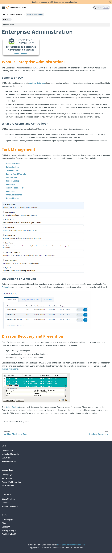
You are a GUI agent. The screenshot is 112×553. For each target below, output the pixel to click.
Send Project (11, 184)
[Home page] (4, 14)
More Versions (8, 486)
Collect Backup (12, 167)
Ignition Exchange (10, 506)
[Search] (101, 7)
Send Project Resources (15, 188)
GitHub (6, 527)
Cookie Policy (9, 534)
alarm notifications (10, 369)
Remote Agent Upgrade (15, 174)
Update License (12, 198)
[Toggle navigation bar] (3, 7)
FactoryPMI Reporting (11, 482)
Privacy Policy (9, 531)
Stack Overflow (8, 499)
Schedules (6, 287)
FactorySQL (7, 475)
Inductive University (10, 454)
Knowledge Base (9, 461)
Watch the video (21, 53)
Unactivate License (13, 195)
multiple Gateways (37, 83)
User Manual (7, 450)
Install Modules (12, 170)
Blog (4, 523)
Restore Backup (12, 181)
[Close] (110, 2)
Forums (5, 503)
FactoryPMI (7, 478)
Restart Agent (11, 177)
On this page (8, 24)
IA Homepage (7, 520)
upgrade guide (71, 2)
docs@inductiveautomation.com (71, 545)
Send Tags (10, 191)
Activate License (12, 163)
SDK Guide (6, 458)
